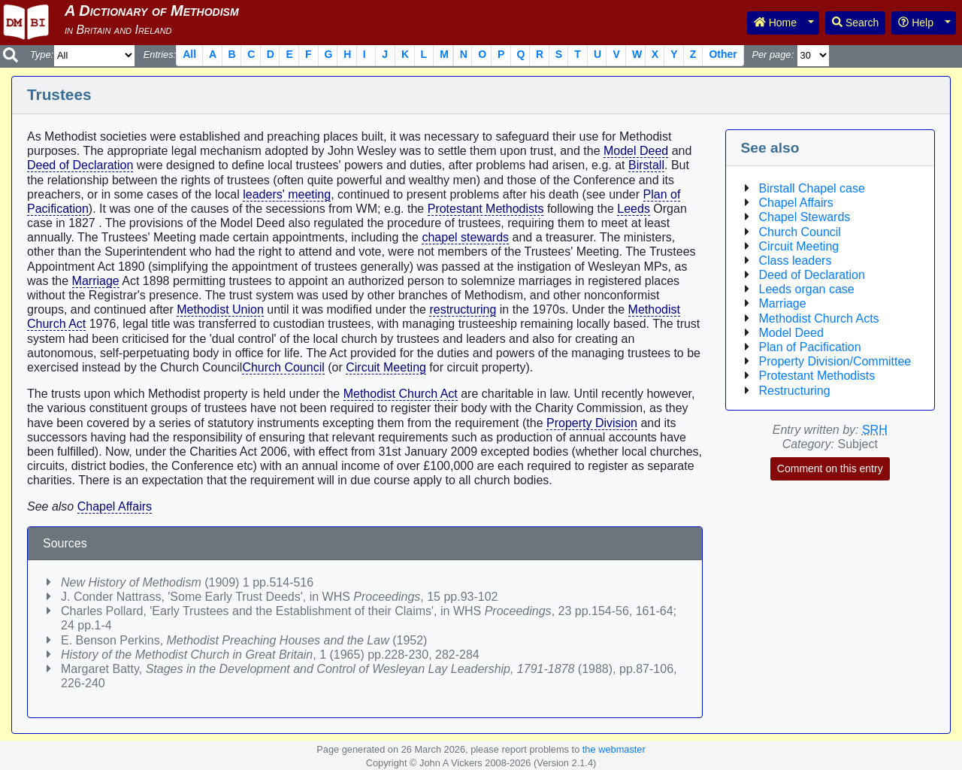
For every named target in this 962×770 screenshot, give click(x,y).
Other (723, 54)
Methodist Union (220, 309)
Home (775, 23)
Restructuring (794, 390)
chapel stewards (465, 237)
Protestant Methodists (486, 208)
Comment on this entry (830, 468)
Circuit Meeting (386, 367)
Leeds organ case (807, 289)
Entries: (160, 54)
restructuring (462, 309)
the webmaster (614, 749)
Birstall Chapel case (812, 188)
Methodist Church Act (400, 393)
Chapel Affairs (114, 506)
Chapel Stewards (805, 217)
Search (855, 23)
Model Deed (636, 150)
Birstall (646, 165)
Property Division (591, 423)
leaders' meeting (287, 194)
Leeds (633, 208)
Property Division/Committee (835, 361)
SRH (875, 429)
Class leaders (795, 260)
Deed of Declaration (80, 165)
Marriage (95, 280)
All (189, 54)
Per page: (773, 54)
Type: (41, 54)
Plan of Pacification (810, 347)
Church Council (283, 367)
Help (915, 23)
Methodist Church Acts (819, 318)
